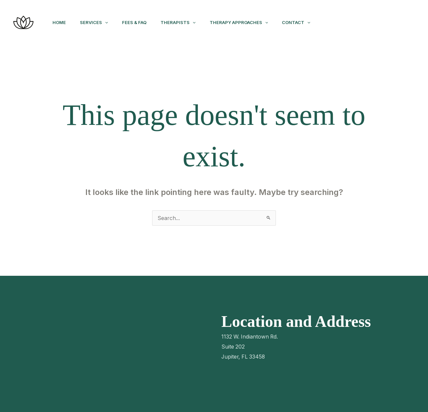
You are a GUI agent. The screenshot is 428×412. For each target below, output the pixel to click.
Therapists (185, 22)
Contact (307, 22)
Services (97, 22)
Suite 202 (233, 346)
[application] (108, 22)
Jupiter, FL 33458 (243, 356)
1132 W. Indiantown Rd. (250, 336)
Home (60, 22)
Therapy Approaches (248, 22)
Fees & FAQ (139, 22)
